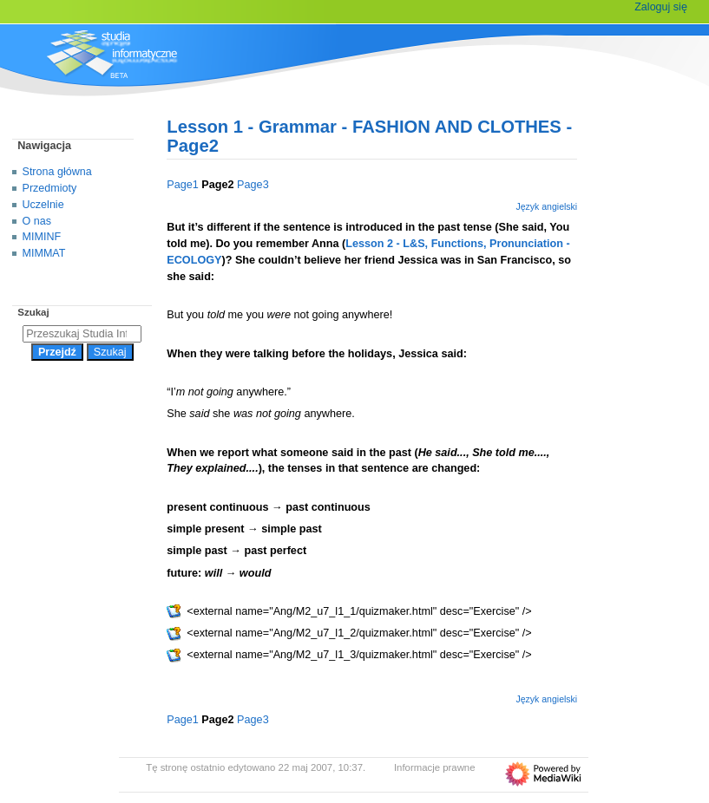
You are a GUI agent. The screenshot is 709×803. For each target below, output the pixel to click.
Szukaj (33, 312)
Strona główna (57, 172)
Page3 (253, 185)
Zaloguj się (660, 7)
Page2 (217, 185)
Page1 (183, 185)
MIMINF (42, 237)
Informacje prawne (435, 767)
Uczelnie (43, 205)
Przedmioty (50, 188)
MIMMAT (44, 253)
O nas (37, 221)
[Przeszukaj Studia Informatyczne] (82, 334)
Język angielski (546, 206)
